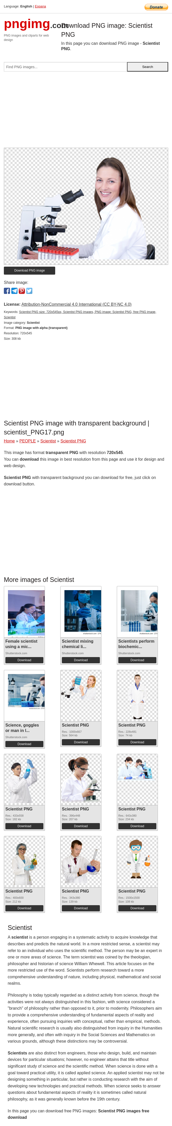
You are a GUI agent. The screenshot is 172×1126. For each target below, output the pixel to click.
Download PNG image (29, 270)
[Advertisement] (86, 112)
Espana (40, 6)
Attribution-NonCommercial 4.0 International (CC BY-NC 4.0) (76, 304)
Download (24, 660)
